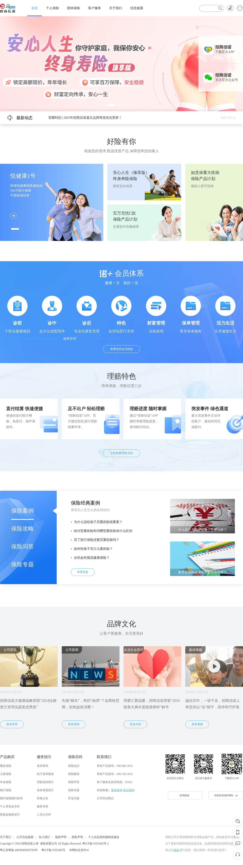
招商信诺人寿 (29, 843)
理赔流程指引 (45, 782)
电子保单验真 (45, 773)
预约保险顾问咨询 (11, 798)
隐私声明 (77, 837)
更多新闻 (73, 724)
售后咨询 (128, 790)
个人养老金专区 (10, 806)
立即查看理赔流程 (121, 453)
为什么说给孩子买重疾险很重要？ (98, 522)
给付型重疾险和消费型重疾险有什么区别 (103, 531)
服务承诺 (42, 806)
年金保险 (5, 782)
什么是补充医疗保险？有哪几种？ (202, 529)
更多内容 (135, 724)
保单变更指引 (45, 790)
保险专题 (22, 564)
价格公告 (42, 798)
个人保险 (52, 8)
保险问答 (22, 546)
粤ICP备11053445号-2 (95, 843)
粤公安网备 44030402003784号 (19, 850)
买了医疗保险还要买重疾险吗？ (96, 539)
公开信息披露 (24, 837)
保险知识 (73, 765)
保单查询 (42, 765)
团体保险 (73, 8)
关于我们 (115, 8)
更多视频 (197, 724)
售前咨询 (116, 790)
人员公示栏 (44, 814)
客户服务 (94, 8)
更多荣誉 (12, 724)
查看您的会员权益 (121, 349)
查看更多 (82, 572)
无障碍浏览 (230, 8)
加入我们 (44, 837)
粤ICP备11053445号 (53, 850)
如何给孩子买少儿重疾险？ (93, 548)
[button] (104, 105)
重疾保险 (5, 765)
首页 (34, 8)
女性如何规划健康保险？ (92, 557)
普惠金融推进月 (10, 814)
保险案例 (22, 511)
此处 (176, 850)
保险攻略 (22, 528)
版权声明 (60, 837)
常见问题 (73, 798)
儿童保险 (5, 773)
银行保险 (5, 790)
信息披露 (136, 8)
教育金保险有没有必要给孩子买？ (202, 572)
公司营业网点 (105, 798)
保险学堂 (73, 782)
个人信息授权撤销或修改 (103, 837)
